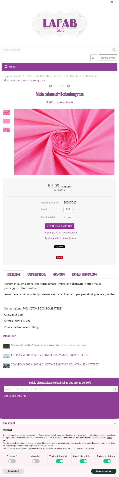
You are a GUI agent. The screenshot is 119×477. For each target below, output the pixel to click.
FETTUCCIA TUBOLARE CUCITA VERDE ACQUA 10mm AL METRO (50, 355)
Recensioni (58, 274)
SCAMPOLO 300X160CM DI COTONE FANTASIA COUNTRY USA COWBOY (55, 364)
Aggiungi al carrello (59, 226)
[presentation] (105, 405)
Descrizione (13, 274)
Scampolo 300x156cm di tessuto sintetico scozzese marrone (48, 345)
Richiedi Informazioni (84, 274)
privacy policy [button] (82, 435)
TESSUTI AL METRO (37, 76)
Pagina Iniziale (12, 76)
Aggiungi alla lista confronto (60, 238)
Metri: (44, 209)
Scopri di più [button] (13, 471)
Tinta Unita (89, 76)
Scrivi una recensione (59, 102)
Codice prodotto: (50, 202)
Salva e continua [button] (103, 471)
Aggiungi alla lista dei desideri (60, 232)
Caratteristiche (36, 274)
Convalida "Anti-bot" (16, 395)
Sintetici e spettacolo (65, 76)
